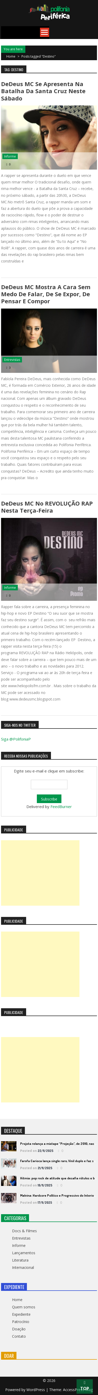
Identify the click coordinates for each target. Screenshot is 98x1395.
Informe (10, 156)
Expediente (21, 1314)
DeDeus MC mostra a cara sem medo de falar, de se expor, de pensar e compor (45, 294)
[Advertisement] (40, 873)
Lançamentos (23, 1252)
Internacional (23, 1267)
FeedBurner (61, 806)
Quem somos (23, 1306)
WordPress (36, 1389)
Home (17, 1299)
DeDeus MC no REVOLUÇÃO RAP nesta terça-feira (47, 506)
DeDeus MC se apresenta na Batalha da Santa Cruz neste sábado (43, 91)
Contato (19, 1336)
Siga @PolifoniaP (16, 739)
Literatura (20, 1260)
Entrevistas (12, 359)
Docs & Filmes (24, 1230)
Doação (19, 1328)
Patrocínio (20, 1321)
